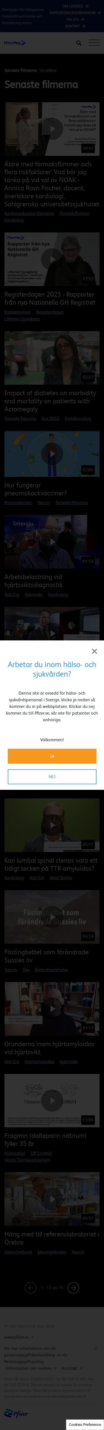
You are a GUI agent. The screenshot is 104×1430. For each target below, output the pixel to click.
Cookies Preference (85, 1425)
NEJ (52, 776)
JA (52, 756)
